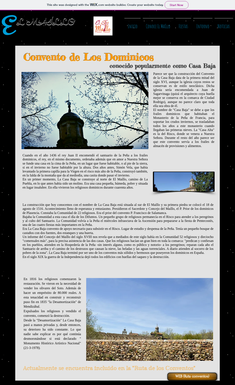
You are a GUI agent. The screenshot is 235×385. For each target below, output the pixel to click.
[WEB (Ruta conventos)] (192, 377)
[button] (158, 24)
